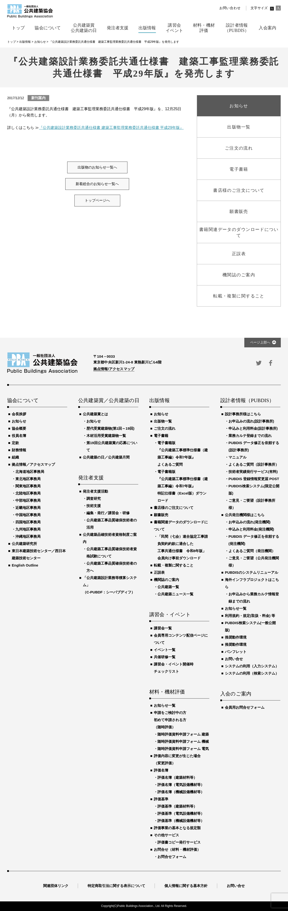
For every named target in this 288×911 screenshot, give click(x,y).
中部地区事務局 (28, 500)
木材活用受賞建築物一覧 (106, 436)
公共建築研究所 (24, 544)
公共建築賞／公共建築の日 (108, 400)
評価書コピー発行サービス (179, 842)
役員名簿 (19, 436)
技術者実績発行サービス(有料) (253, 472)
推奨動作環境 (235, 637)
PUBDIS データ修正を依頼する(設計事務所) (253, 446)
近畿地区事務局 (28, 508)
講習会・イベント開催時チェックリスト (173, 667)
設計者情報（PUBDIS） (247, 400)
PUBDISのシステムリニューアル (251, 572)
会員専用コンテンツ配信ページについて (181, 639)
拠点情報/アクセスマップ (113, 369)
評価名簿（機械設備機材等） (180, 792)
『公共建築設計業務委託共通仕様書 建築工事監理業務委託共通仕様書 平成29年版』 (111, 128)
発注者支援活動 (95, 491)
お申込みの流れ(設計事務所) (251, 421)
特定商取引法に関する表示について (116, 885)
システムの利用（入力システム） (252, 666)
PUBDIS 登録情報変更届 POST (253, 479)
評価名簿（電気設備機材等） (180, 785)
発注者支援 (91, 478)
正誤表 (159, 572)
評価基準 (161, 799)
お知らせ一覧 (164, 705)
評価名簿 (161, 770)
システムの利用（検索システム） (252, 673)
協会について (23, 400)
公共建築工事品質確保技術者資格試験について (111, 552)
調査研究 (93, 498)
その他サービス (166, 835)
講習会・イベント (170, 614)
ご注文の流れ (164, 428)
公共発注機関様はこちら (244, 515)
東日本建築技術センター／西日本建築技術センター (39, 554)
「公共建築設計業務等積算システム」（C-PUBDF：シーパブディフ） (110, 585)
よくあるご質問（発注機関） (251, 551)
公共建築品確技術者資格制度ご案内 (110, 538)
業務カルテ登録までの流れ (250, 436)
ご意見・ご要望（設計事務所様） (251, 504)
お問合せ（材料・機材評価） (177, 849)
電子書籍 (161, 436)
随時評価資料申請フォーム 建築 (183, 734)
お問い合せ (234, 659)
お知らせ (19, 421)
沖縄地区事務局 (28, 536)
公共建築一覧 (168, 587)
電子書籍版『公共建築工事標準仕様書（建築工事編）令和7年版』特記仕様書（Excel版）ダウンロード (182, 486)
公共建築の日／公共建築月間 (106, 457)
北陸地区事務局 (28, 493)
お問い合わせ (229, 8)
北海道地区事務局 (29, 472)
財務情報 (19, 450)
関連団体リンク (55, 885)
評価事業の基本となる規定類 (177, 828)
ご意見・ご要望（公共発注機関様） (253, 561)
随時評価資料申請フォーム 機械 (183, 741)
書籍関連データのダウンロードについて (181, 525)
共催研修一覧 (164, 657)
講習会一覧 (163, 628)
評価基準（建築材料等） (177, 806)
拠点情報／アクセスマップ (33, 464)
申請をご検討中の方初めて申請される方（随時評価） (170, 720)
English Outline (25, 565)
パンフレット (235, 652)
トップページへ (97, 200)
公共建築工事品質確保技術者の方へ (111, 567)
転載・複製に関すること (173, 565)
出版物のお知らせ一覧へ (97, 167)
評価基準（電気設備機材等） (180, 813)
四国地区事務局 (28, 522)
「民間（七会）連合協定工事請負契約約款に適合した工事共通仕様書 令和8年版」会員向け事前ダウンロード (182, 547)
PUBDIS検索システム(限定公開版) (253, 489)
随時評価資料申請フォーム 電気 (183, 749)
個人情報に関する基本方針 (186, 885)
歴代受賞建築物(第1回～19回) (110, 428)
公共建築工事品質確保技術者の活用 (111, 523)
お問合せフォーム (171, 857)
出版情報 (159, 400)
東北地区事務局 (28, 479)
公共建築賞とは (95, 414)
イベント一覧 (164, 650)
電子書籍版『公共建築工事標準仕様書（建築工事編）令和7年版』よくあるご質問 (182, 453)
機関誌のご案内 (166, 580)
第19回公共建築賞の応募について (111, 446)
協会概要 (19, 428)
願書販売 (161, 515)
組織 (15, 457)
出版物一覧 (163, 421)
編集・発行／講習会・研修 (108, 513)
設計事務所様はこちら (243, 414)
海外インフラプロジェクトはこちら (252, 583)
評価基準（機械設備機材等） (180, 821)
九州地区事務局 (28, 529)
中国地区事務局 (28, 515)
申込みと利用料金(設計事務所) (253, 428)
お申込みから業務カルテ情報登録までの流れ (253, 597)
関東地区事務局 (28, 486)
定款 (15, 443)
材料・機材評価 (167, 692)
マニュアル (237, 457)
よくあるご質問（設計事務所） (253, 464)
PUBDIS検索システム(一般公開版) (250, 626)
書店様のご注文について (173, 508)
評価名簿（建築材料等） (177, 777)
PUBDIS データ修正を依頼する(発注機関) (253, 540)
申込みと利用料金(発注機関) (251, 529)
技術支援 (93, 506)
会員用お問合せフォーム (244, 707)
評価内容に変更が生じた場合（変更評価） (177, 759)
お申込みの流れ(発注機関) (249, 522)
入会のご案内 (235, 694)
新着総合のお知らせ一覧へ (97, 184)
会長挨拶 (19, 414)
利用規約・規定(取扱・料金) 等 (250, 616)
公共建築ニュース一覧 (175, 594)
